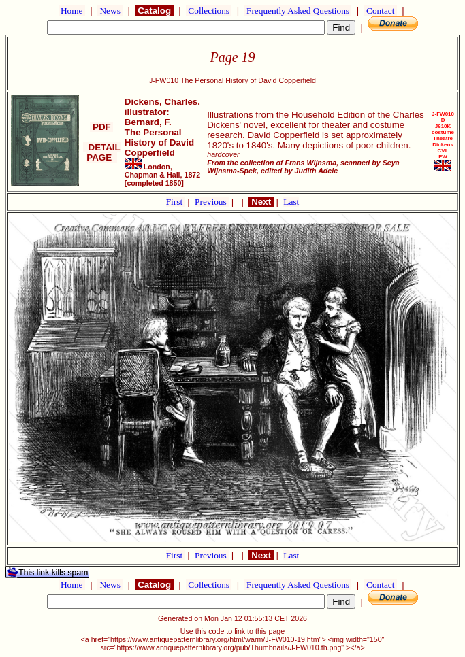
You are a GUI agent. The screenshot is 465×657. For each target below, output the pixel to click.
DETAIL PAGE (102, 152)
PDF (101, 127)
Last (291, 202)
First (175, 202)
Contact (380, 10)
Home (72, 10)
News (110, 10)
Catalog (154, 10)
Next (260, 202)
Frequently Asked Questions (298, 10)
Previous (212, 202)
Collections (208, 10)
